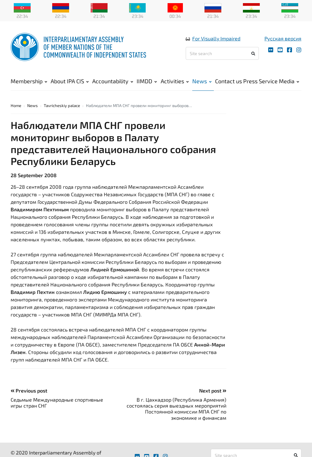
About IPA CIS (70, 81)
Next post (212, 391)
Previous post (29, 391)
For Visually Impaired (216, 39)
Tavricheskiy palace (62, 105)
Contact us (228, 81)
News (202, 81)
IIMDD (147, 81)
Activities (175, 81)
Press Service (260, 81)
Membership (29, 81)
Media (289, 81)
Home (16, 105)
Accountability (112, 81)
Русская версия (282, 39)
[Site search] (222, 53)
